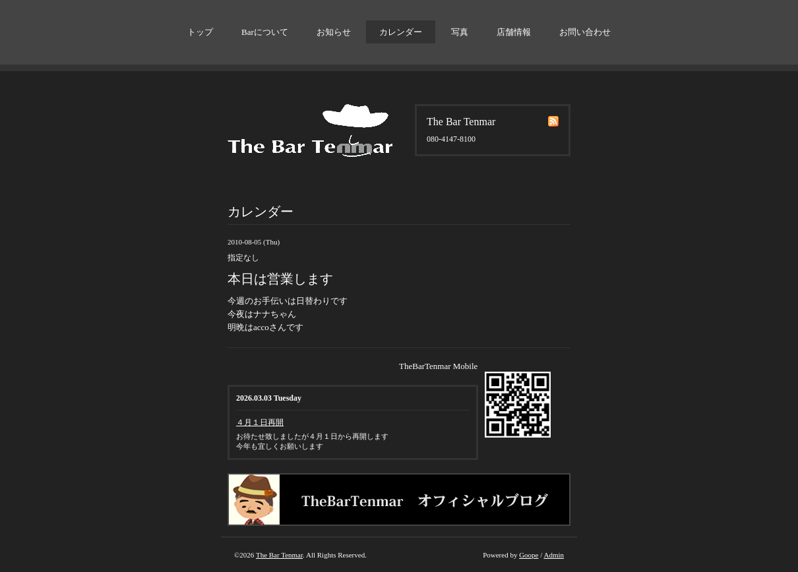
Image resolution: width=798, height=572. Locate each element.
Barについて (264, 32)
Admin (553, 555)
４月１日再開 (260, 422)
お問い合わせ (585, 32)
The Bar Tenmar (279, 555)
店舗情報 (514, 32)
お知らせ (334, 32)
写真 (459, 32)
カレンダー (400, 32)
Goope (528, 555)
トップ (200, 32)
